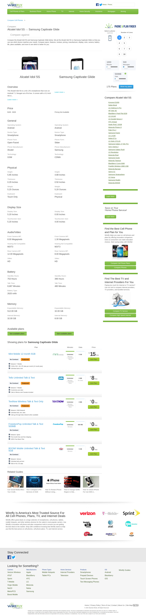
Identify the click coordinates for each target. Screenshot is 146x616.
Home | (87, 602)
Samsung (27, 588)
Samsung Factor (114, 119)
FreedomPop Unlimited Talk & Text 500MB (26, 425)
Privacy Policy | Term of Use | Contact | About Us (107, 602)
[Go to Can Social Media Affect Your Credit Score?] (15, 482)
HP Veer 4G (112, 97)
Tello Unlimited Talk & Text (22, 378)
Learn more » (12, 100)
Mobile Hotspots (45, 572)
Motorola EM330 (114, 169)
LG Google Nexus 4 (115, 105)
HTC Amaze (112, 108)
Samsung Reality (114, 166)
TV (62, 11)
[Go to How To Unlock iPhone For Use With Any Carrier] (91, 482)
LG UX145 (112, 102)
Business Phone (35, 11)
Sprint (9, 577)
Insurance (98, 11)
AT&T (9, 575)
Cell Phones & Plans (17, 11)
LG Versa (111, 163)
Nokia (26, 586)
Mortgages (111, 11)
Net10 (9, 586)
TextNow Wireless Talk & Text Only (26, 401)
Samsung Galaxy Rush (116, 136)
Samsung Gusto (114, 144)
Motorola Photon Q (115, 113)
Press (110, 4)
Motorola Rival (113, 141)
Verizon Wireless (12, 572)
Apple (26, 572)
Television (59, 575)
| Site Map (128, 602)
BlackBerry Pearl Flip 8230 (117, 100)
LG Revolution (113, 138)
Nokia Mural (112, 91)
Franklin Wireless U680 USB (118, 152)
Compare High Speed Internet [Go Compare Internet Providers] (120, 302)
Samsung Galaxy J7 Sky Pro (118, 130)
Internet (71, 11)
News (104, 4)
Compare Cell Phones (15, 20)
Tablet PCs (43, 575)
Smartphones (77, 572)
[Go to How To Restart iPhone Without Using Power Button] (53, 482)
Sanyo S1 (111, 158)
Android (97, 572)
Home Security (85, 11)
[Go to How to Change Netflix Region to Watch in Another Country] (72, 482)
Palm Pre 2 (112, 116)
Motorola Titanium (114, 147)
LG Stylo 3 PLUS (114, 127)
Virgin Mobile (11, 583)
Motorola (27, 583)
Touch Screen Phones (80, 577)
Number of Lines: (127, 32)
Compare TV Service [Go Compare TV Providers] (120, 297)
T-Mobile (10, 580)
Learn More (110, 183)
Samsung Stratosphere (116, 161)
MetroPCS (10, 588)
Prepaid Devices (78, 575)
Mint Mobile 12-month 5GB (22, 354)
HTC (25, 577)
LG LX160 (112, 122)
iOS (96, 577)
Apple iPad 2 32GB (115, 111)
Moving (123, 11)
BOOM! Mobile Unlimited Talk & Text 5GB (27, 449)
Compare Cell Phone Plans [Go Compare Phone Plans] (120, 249)
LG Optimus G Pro (114, 94)
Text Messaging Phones (81, 580)
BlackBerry (27, 575)
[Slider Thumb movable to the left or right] (109, 54)
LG (25, 580)
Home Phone (51, 11)
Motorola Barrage (114, 155)
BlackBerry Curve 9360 (116, 150)
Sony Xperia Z (113, 133)
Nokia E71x (112, 125)
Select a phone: (109, 32)
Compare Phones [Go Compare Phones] (120, 254)
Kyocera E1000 (113, 89)
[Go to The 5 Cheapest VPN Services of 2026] (34, 482)
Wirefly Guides (112, 570)
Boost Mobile (11, 591)
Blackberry (98, 575)
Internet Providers (62, 572)
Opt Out (135, 602)
